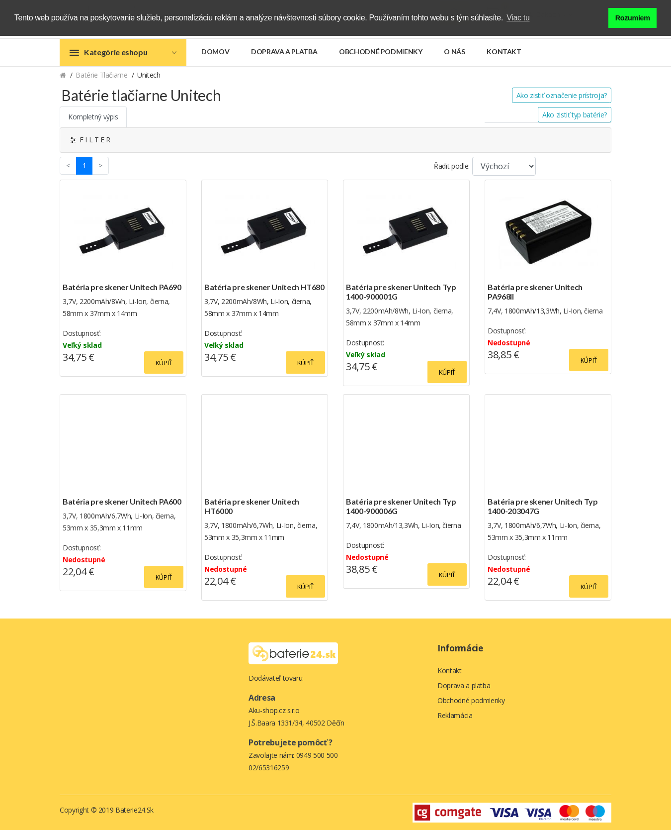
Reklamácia (455, 715)
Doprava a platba (284, 51)
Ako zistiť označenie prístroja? (561, 95)
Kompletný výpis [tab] (93, 116)
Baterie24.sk (134, 810)
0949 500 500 (317, 755)
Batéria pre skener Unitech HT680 (264, 287)
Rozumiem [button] (632, 18)
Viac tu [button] (517, 17)
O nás (454, 51)
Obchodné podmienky (380, 51)
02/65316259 (269, 767)
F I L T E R (90, 139)
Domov (215, 51)
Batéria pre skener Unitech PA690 (122, 287)
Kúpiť (164, 362)
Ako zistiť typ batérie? (574, 114)
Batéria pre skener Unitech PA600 (122, 501)
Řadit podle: (452, 166)
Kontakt (504, 51)
